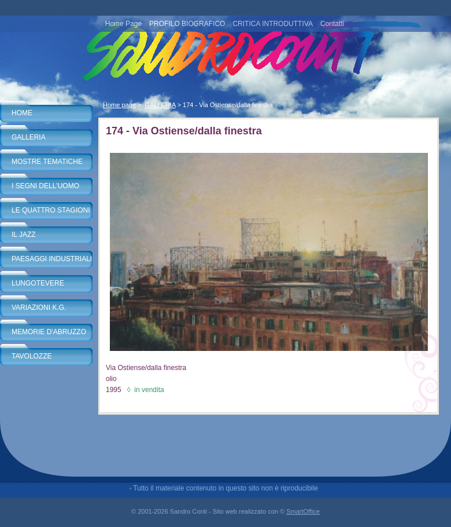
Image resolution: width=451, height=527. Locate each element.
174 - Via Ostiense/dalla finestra (228, 104)
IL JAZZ (24, 234)
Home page (119, 104)
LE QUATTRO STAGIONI (51, 210)
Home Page (123, 24)
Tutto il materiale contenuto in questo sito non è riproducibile (225, 488)
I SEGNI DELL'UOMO (45, 186)
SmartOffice (303, 511)
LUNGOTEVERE (38, 283)
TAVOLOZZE (32, 356)
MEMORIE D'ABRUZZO (49, 332)
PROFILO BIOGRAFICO (187, 24)
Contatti (332, 24)
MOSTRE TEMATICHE (47, 162)
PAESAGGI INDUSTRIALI (52, 259)
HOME (22, 113)
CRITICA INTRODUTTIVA (272, 24)
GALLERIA (29, 137)
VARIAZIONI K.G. (39, 307)
